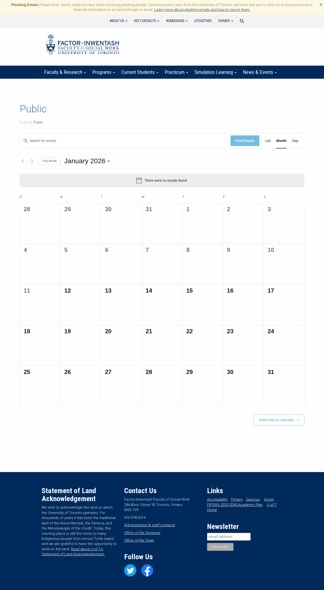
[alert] (162, 180)
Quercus (253, 499)
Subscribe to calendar (276, 420)
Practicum (176, 72)
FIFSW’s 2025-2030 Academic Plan (234, 505)
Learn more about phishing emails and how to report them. (202, 10)
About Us (118, 21)
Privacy (237, 499)
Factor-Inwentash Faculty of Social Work (82, 45)
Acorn (269, 499)
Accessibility (217, 499)
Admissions (177, 21)
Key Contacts (146, 21)
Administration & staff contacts (149, 525)
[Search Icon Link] (242, 21)
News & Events (260, 72)
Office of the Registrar (142, 533)
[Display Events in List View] (267, 140)
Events (25, 122)
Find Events (245, 141)
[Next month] (32, 161)
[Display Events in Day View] (295, 140)
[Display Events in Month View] (281, 140)
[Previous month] (22, 161)
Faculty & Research (65, 72)
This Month (49, 161)
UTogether (203, 21)
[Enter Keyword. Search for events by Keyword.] (125, 140)
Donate (225, 21)
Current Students (139, 72)
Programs (103, 72)
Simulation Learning (215, 72)
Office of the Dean (139, 540)
